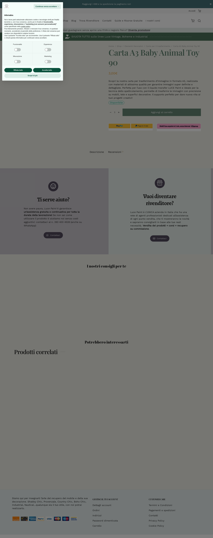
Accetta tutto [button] (47, 525)
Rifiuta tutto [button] (18, 525)
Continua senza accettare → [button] (47, 462)
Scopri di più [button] (33, 531)
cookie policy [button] (25, 482)
